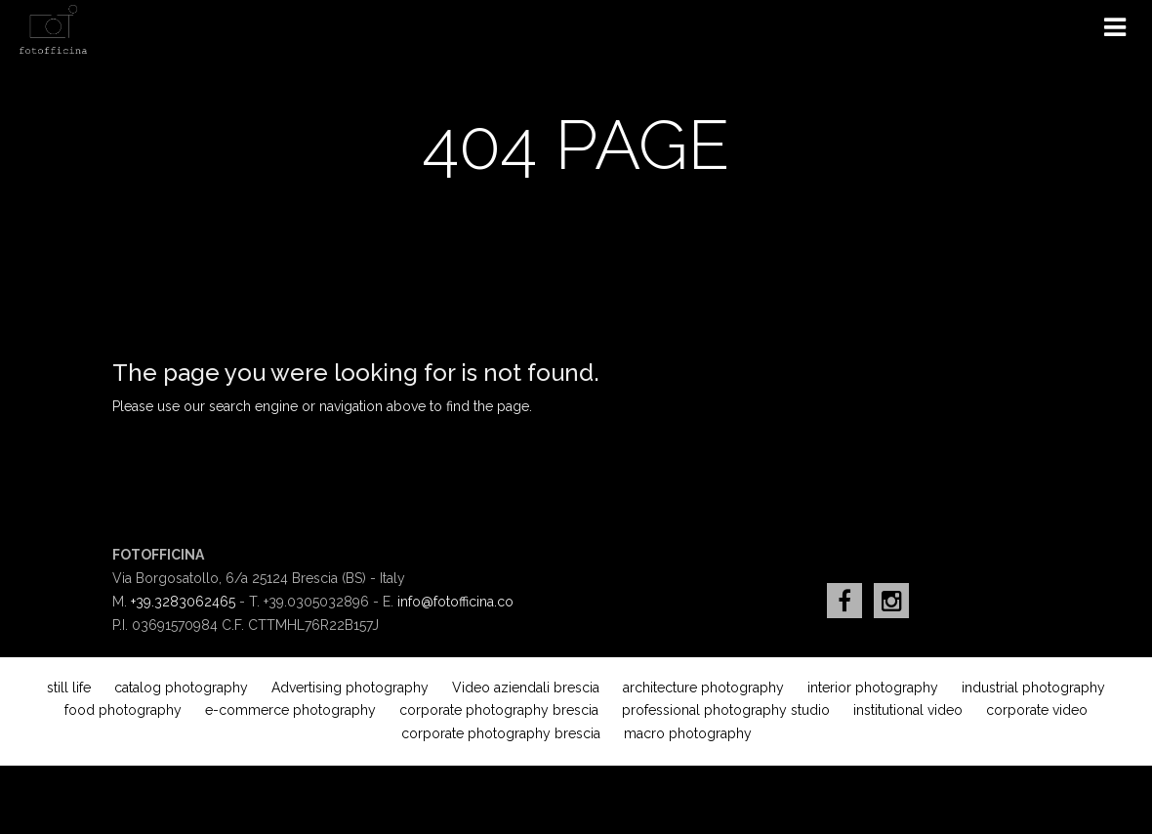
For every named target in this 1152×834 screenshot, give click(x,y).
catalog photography (181, 687)
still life (69, 687)
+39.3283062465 (183, 601)
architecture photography (703, 687)
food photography (123, 710)
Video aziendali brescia (525, 687)
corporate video (1037, 710)
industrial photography (1033, 687)
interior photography (872, 687)
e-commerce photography (290, 710)
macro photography (688, 733)
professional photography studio (726, 710)
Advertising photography (350, 687)
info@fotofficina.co (455, 601)
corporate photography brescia (498, 710)
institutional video (908, 710)
